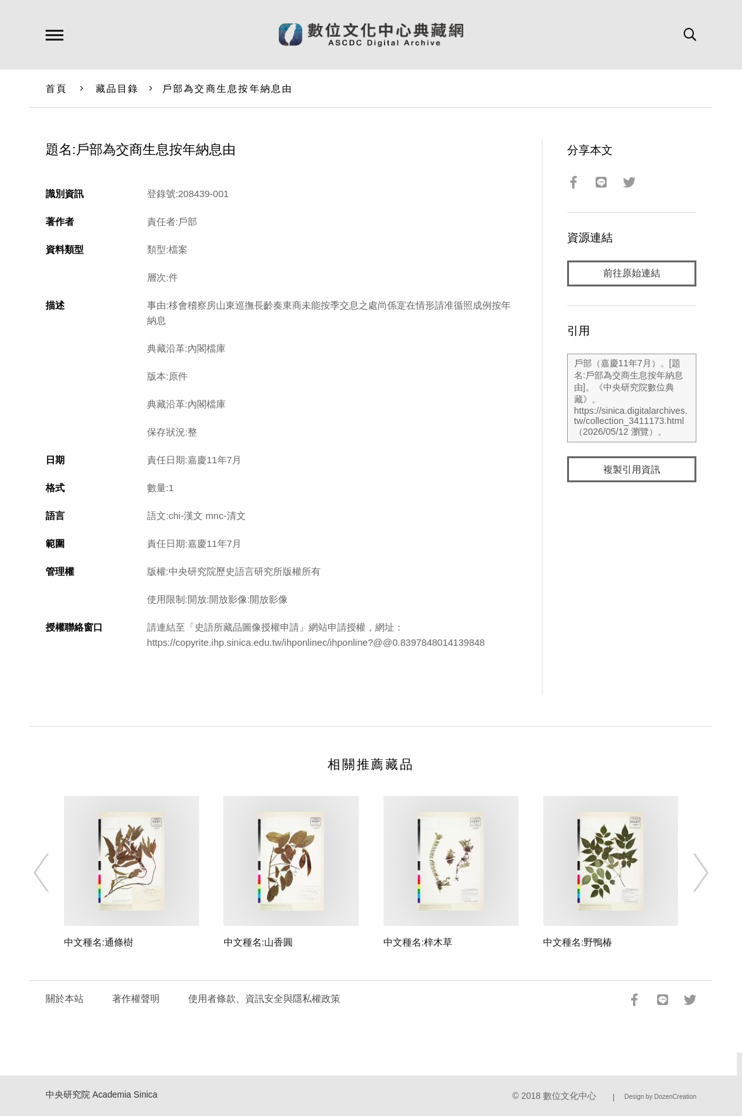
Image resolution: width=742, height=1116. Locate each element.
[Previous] (52, 872)
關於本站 (65, 998)
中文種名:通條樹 (98, 942)
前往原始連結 (631, 273)
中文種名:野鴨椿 (577, 942)
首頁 (57, 88)
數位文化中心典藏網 (371, 35)
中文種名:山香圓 (258, 942)
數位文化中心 (569, 1096)
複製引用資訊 (631, 470)
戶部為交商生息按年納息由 (227, 88)
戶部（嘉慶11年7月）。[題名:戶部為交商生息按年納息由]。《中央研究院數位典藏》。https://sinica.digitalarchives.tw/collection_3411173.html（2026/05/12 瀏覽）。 (631, 398)
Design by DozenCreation (660, 1096)
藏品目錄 (117, 88)
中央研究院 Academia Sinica (102, 1095)
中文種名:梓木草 (417, 942)
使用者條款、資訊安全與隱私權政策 (264, 998)
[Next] (689, 872)
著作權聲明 (136, 998)
